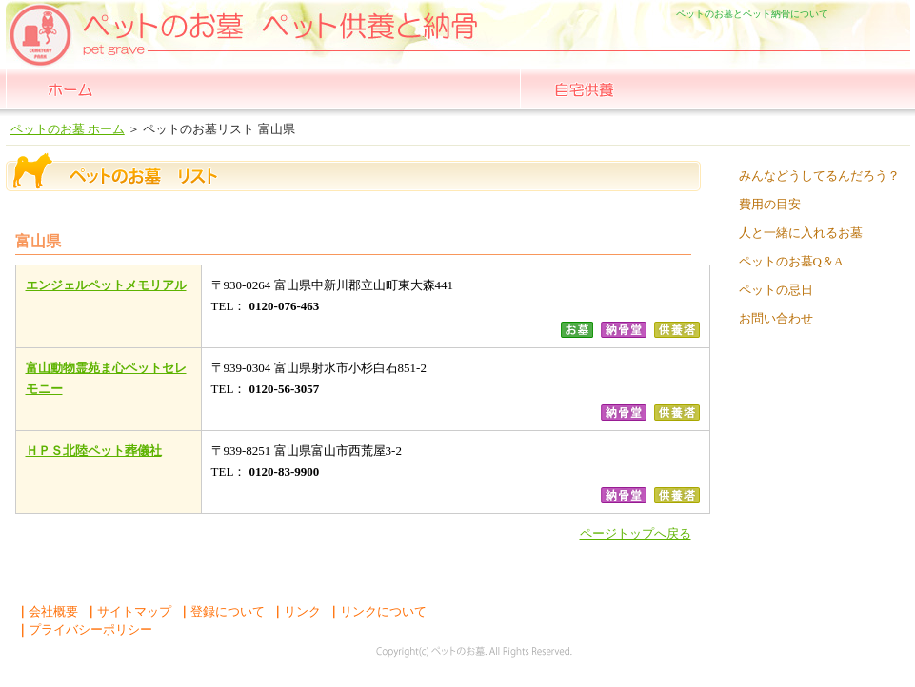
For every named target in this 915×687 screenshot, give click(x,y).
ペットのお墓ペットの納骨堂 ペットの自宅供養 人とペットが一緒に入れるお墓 (132, 26)
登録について (221, 611)
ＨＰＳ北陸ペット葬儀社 (94, 450)
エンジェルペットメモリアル (106, 285)
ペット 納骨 (455, 88)
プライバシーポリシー (84, 629)
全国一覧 (198, 88)
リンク (296, 611)
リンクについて (377, 611)
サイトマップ (128, 611)
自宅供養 (584, 88)
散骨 (712, 88)
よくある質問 (843, 88)
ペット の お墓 (327, 88)
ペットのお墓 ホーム (70, 88)
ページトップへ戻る (635, 533)
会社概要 (47, 611)
